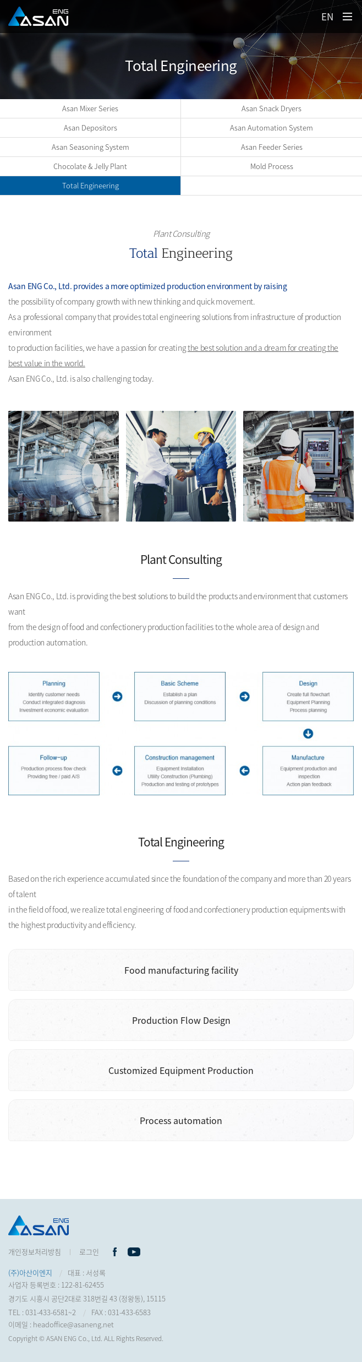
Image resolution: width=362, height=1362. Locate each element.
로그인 (89, 1251)
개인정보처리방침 (34, 1251)
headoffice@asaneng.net (73, 1324)
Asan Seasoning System (90, 147)
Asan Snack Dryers (271, 108)
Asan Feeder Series (272, 147)
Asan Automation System (271, 127)
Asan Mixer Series (90, 108)
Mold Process (271, 166)
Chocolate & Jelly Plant (90, 166)
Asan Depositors (90, 127)
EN (327, 16)
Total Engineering (90, 185)
